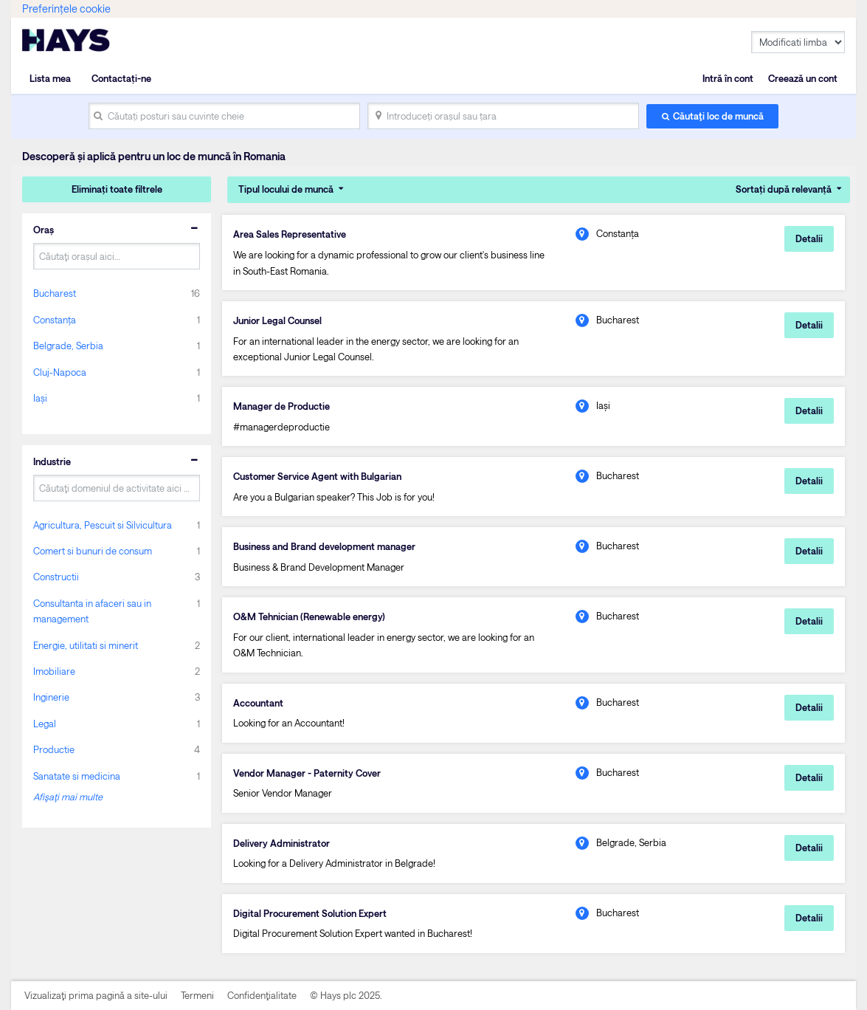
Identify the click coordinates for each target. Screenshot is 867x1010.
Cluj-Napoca (59, 372)
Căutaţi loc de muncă (718, 116)
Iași (40, 398)
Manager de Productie (281, 406)
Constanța (54, 320)
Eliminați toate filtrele (117, 189)
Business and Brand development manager (324, 546)
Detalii (809, 238)
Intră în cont (727, 78)
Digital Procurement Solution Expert (310, 913)
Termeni (197, 995)
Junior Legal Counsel (277, 320)
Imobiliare (54, 671)
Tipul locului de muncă (286, 189)
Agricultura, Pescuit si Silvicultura (102, 525)
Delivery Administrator (281, 843)
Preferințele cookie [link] (66, 8)
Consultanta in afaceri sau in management (92, 611)
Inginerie (51, 697)
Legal (44, 723)
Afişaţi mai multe (68, 796)
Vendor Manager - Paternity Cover (307, 773)
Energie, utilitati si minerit (85, 645)
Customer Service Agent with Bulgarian (317, 476)
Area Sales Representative (289, 234)
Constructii (56, 576)
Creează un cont (802, 78)
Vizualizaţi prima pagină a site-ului (95, 995)
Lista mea (50, 78)
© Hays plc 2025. (346, 995)
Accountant (258, 703)
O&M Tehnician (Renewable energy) (309, 616)
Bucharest (54, 293)
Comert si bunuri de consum (92, 551)
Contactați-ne (121, 78)
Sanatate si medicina (76, 776)
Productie (54, 749)
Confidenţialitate (262, 995)
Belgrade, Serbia (68, 345)
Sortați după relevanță (784, 189)
